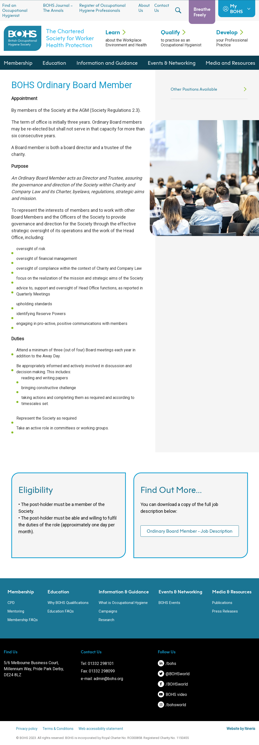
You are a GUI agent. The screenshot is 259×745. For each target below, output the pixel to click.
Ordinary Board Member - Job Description (190, 531)
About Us (144, 8)
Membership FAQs (23, 620)
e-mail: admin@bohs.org (102, 678)
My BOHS (236, 8)
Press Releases (225, 611)
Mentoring (16, 611)
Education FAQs (61, 611)
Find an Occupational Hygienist (14, 10)
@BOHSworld (174, 673)
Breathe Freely (202, 11)
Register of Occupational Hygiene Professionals (102, 8)
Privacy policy (27, 729)
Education (54, 63)
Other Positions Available (194, 89)
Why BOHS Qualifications (68, 602)
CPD (11, 602)
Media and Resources (230, 63)
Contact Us (161, 8)
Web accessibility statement (101, 729)
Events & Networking (172, 63)
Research (106, 620)
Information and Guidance (107, 63)
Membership (18, 63)
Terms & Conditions (58, 729)
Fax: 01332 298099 (98, 671)
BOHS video (172, 694)
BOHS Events (169, 602)
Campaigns (108, 611)
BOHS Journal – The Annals (58, 8)
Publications (222, 602)
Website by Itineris (241, 729)
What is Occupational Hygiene (123, 602)
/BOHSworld (173, 684)
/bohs (167, 663)
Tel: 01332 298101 (97, 663)
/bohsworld (172, 704)
